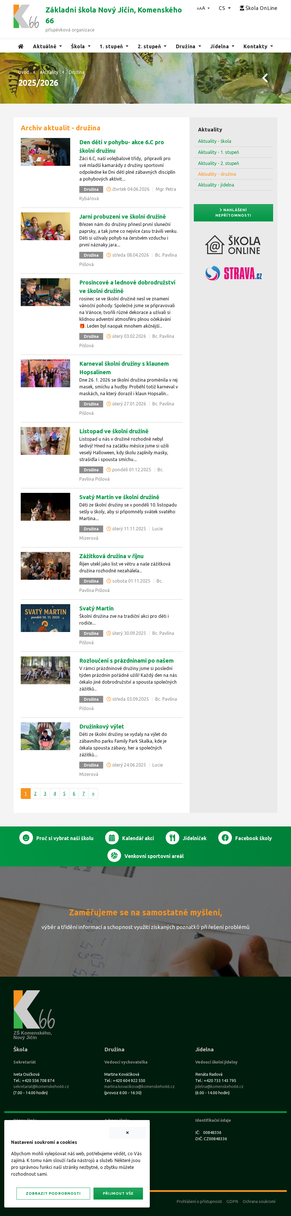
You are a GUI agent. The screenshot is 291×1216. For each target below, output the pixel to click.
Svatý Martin (96, 608)
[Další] (93, 793)
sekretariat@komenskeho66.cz (41, 1086)
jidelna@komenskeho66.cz (219, 1086)
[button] (203, 8)
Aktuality (49, 72)
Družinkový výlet (101, 726)
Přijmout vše (118, 1193)
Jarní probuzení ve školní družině (122, 216)
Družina (77, 72)
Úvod (23, 72)
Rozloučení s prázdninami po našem (126, 660)
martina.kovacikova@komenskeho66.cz (139, 1086)
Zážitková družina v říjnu (111, 556)
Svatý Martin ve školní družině (119, 497)
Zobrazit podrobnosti (53, 1193)
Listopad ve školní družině (114, 431)
